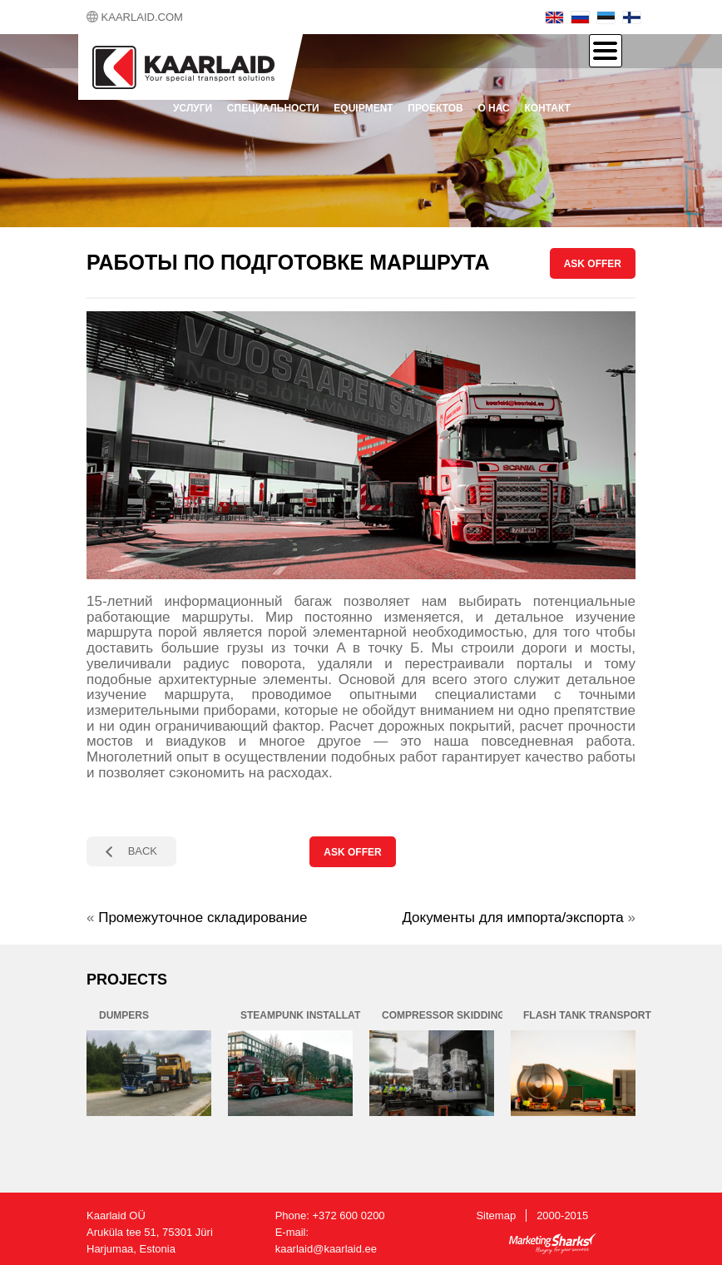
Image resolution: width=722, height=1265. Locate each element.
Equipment (363, 108)
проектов (435, 108)
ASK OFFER (592, 264)
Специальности (273, 108)
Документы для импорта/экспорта (512, 917)
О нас (493, 108)
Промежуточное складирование (202, 917)
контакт (547, 108)
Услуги (192, 108)
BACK (142, 851)
